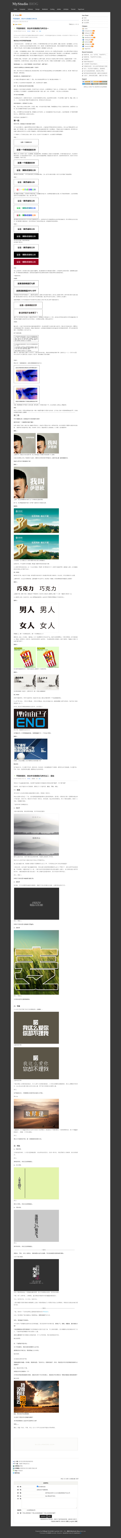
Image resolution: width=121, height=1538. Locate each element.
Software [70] (88, 33)
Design (38, 9)
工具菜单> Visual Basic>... (91, 64)
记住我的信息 (41, 1486)
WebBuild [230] (89, 37)
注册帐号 (74, 1519)
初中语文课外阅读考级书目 (25, 1461)
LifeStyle (65, 9)
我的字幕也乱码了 (89, 61)
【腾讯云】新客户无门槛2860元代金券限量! (95, 87)
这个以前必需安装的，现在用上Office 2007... (94, 71)
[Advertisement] (46, 1444)
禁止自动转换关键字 (49, 1513)
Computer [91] (88, 31)
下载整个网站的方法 (23, 1463)
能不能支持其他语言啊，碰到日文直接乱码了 (95, 73)
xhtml (81, 1531)
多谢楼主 (86, 59)
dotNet (59, 9)
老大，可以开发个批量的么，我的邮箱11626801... (94, 69)
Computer (22, 9)
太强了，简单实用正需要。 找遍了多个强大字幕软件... (95, 76)
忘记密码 (86, 22)
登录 (85, 18)
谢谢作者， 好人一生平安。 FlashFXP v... (95, 54)
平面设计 (20, 1470)
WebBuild (45, 9)
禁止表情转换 (26, 1513)
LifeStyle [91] (88, 44)
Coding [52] (88, 40)
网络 (21, 1466)
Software (30, 9)
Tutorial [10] (88, 46)
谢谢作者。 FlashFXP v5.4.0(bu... (93, 57)
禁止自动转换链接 (36, 1513)
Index (15, 9)
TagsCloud (81, 9)
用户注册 (86, 20)
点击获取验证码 (31, 1510)
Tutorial (73, 9)
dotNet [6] (87, 42)
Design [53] (88, 35)
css (85, 1531)
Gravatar (55, 1493)
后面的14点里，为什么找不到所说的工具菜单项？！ (95, 66)
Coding (52, 9)
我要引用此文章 (33, 1468)
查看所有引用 (24, 1468)
